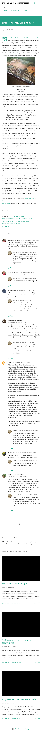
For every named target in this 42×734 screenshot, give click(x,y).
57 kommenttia (16, 718)
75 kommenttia (16, 662)
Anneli (4, 201)
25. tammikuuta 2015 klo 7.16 (27, 495)
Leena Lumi (11, 272)
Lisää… (26, 10)
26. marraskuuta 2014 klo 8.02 (27, 461)
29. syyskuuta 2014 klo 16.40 (27, 252)
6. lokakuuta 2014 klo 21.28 (17, 322)
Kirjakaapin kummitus (15, 3)
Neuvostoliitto (7, 224)
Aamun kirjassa (6, 203)
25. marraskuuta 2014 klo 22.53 (26, 453)
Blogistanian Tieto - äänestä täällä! (19, 699)
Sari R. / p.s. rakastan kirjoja (16, 475)
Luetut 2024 (15, 10)
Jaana (26, 198)
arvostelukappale (8, 219)
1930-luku (21, 216)
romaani (17, 224)
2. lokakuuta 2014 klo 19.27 (26, 300)
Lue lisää (37, 603)
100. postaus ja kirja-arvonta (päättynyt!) (16, 641)
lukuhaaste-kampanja (21, 221)
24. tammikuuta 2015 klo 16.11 (18, 477)
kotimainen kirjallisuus (24, 219)
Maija (33, 198)
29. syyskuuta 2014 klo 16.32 (25, 272)
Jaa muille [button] (5, 227)
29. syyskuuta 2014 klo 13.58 (30, 240)
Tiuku (9, 362)
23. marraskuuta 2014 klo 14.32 (22, 362)
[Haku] (34, 3)
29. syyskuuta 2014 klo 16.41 (27, 278)
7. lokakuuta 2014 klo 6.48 (26, 342)
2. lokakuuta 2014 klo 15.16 (25, 290)
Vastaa (10, 268)
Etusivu (4, 10)
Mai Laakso (11, 453)
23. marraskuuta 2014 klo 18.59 (28, 430)
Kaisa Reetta (12, 290)
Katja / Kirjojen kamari (15, 320)
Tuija (29, 198)
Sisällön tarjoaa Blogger (21, 729)
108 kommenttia (16, 603)
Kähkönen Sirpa (7, 221)
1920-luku (14, 216)
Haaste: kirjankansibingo (14, 583)
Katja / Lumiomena (14, 240)
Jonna (15, 252)
